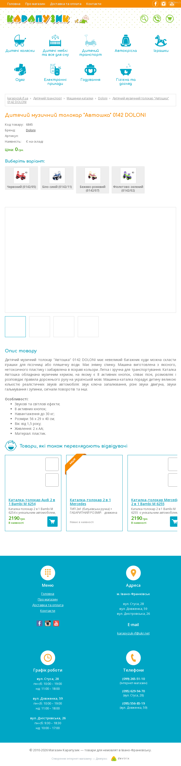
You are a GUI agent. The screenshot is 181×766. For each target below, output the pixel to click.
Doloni (31, 130)
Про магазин (35, 3)
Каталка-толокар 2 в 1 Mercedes (90, 501)
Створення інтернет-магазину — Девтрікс (79, 758)
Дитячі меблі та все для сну (55, 46)
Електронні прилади (55, 75)
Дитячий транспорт (90, 46)
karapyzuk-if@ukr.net (133, 633)
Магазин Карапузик (64, 750)
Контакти (93, 3)
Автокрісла (126, 44)
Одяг (20, 73)
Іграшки (161, 44)
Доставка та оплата (65, 3)
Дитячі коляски (20, 44)
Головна (13, 3)
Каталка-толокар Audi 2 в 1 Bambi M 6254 (32, 501)
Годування (90, 73)
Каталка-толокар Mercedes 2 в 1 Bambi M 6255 (155, 501)
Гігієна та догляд (126, 75)
